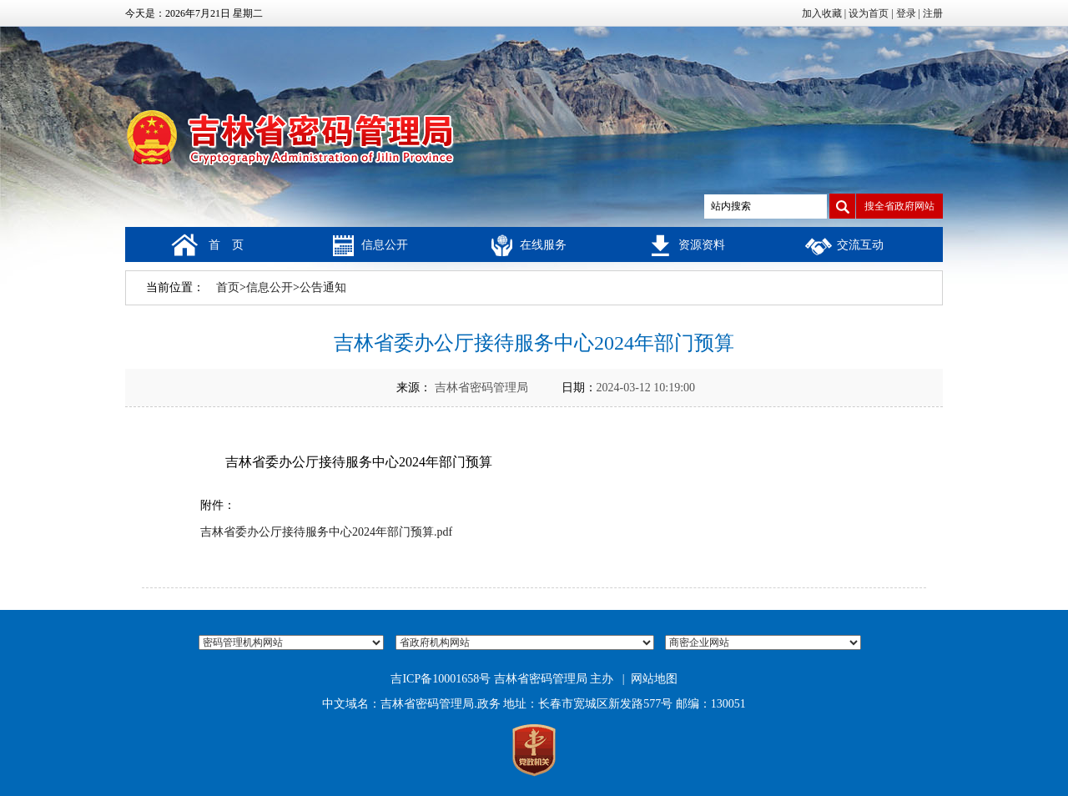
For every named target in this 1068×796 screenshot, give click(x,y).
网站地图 (654, 679)
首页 (227, 287)
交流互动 (860, 245)
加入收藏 (822, 13)
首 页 (226, 245)
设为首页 (869, 13)
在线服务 (543, 245)
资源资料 (701, 245)
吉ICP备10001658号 (440, 679)
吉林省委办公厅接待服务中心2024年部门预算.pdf (326, 532)
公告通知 (323, 287)
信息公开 (384, 245)
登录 (906, 13)
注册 (933, 13)
